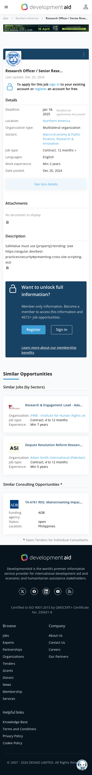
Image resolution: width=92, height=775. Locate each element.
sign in (54, 84)
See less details (46, 184)
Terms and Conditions (19, 729)
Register (34, 329)
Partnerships (12, 649)
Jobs (5, 18)
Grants (8, 670)
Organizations (13, 656)
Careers (55, 649)
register (41, 89)
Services (9, 698)
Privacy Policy (13, 736)
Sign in (61, 329)
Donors (8, 677)
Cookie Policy (12, 743)
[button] (6, 7)
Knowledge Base (15, 722)
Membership (12, 691)
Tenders (9, 663)
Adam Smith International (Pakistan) (57, 457)
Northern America (27, 18)
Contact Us (57, 642)
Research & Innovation (58, 141)
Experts (8, 642)
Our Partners (58, 656)
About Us (56, 635)
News (7, 684)
